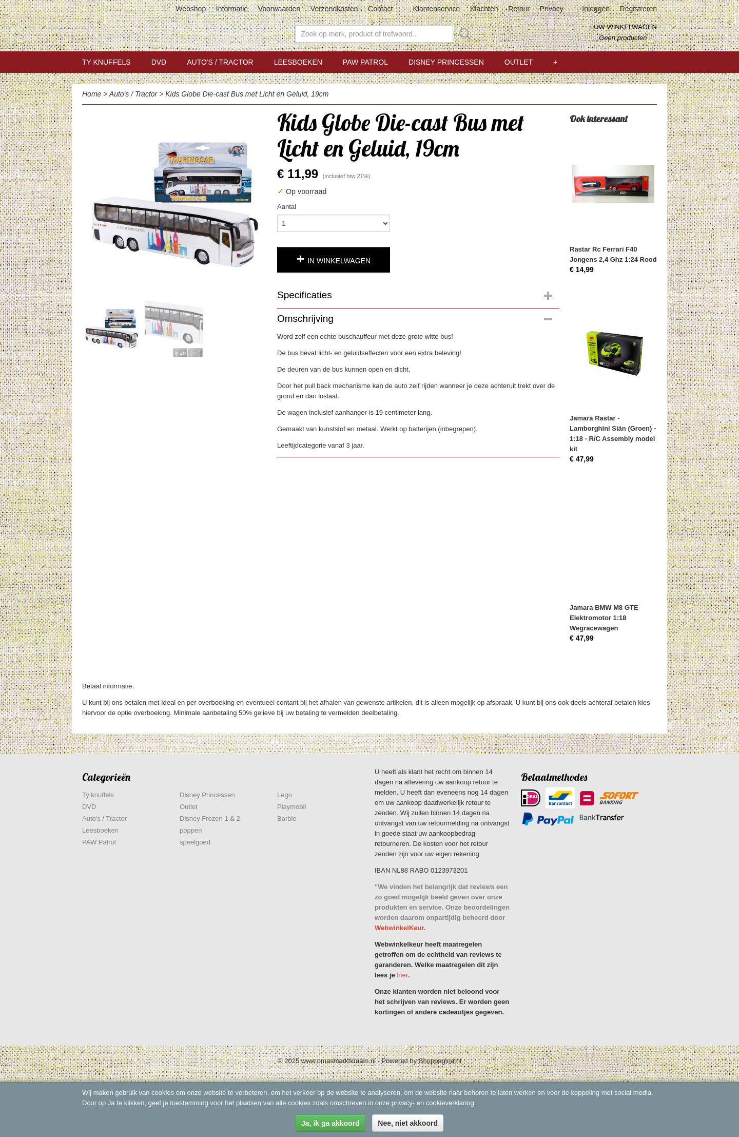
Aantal (286, 206)
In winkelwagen (339, 261)
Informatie (232, 9)
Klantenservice (436, 9)
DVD (159, 62)
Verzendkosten (334, 9)
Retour (519, 9)
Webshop (191, 9)
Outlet (518, 62)
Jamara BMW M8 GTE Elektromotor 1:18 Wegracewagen (604, 618)
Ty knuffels (106, 62)
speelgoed (195, 842)
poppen (191, 830)
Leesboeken (298, 62)
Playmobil (291, 807)
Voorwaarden (279, 9)
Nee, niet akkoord (408, 1123)
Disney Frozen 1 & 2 (210, 818)
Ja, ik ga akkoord (330, 1123)
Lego (284, 795)
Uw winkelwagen (625, 27)
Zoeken (463, 34)
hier (402, 975)
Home (91, 94)
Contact (380, 9)
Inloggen (596, 9)
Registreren (638, 9)
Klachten (484, 9)
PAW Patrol (365, 62)
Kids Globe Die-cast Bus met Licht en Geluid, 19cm (246, 94)
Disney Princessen (446, 62)
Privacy (551, 9)
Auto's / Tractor (220, 62)
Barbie (287, 818)
